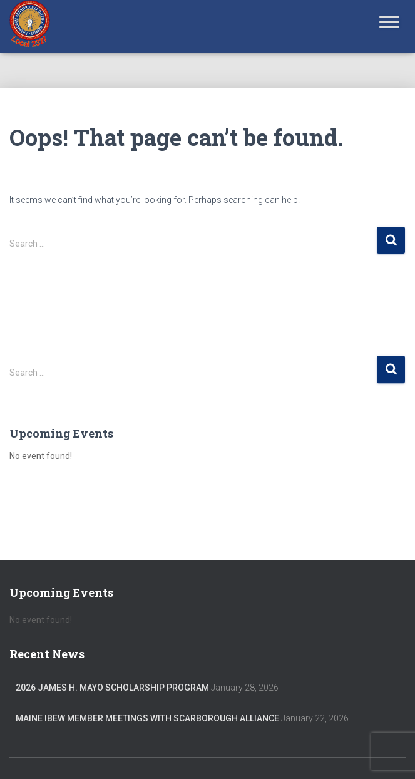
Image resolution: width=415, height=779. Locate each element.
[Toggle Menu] (389, 22)
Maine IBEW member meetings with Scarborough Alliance (147, 718)
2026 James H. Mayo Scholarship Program (112, 688)
